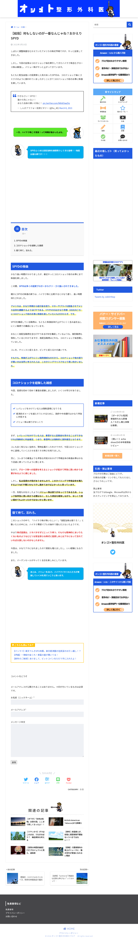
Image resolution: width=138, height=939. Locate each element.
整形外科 (103, 99)
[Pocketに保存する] (69, 780)
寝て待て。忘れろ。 (24, 250)
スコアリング (122, 99)
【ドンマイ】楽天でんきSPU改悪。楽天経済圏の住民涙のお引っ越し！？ (47, 650)
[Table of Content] (24, 234)
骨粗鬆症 (103, 109)
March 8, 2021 (65, 108)
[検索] (129, 24)
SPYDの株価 (21, 240)
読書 (122, 128)
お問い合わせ (122, 137)
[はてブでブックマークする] (47, 780)
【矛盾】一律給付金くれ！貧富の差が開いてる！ (35, 654)
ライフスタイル (103, 118)
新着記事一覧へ (112, 455)
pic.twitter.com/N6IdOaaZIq (56, 103)
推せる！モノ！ (122, 109)
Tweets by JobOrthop (105, 296)
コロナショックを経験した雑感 (29, 245)
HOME (69, 929)
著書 (103, 128)
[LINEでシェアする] (58, 780)
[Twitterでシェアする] (26, 780)
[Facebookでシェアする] (36, 780)
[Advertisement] (47, 188)
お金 (82, 789)
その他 (103, 137)
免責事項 (9, 909)
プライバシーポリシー (15, 913)
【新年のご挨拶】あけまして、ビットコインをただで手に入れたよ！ (45, 658)
